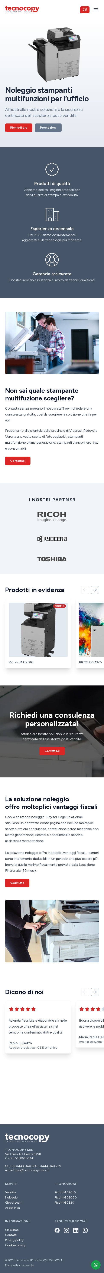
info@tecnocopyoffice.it (32, 1170)
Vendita (10, 1192)
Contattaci (17, 461)
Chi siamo (12, 1230)
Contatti (11, 1235)
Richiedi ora (18, 127)
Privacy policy (14, 1240)
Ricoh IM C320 (64, 1202)
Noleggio (11, 1197)
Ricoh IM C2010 (65, 1192)
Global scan (13, 1202)
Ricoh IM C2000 (66, 1197)
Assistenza (12, 1208)
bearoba (29, 1265)
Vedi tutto (17, 883)
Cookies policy (15, 1245)
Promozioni (48, 127)
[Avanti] (95, 590)
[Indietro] (85, 590)
